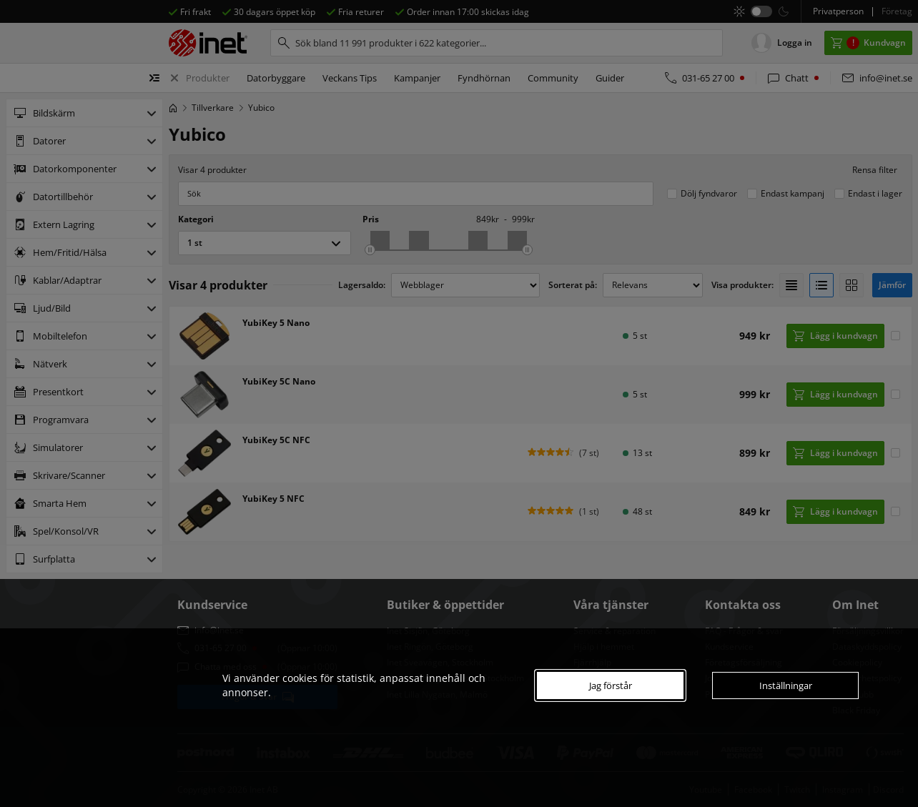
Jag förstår (610, 685)
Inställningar (785, 685)
